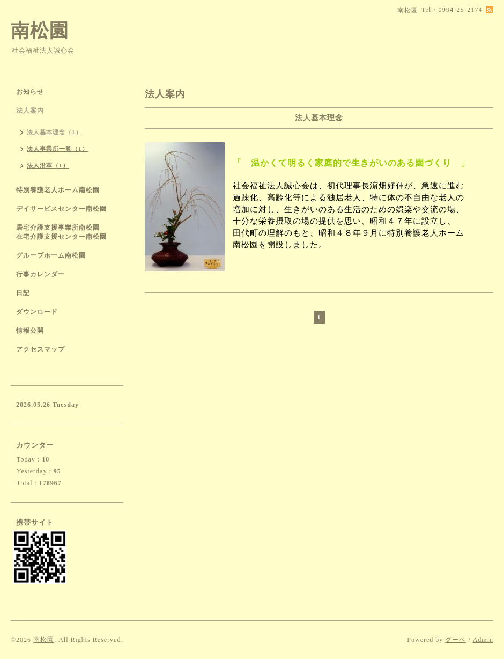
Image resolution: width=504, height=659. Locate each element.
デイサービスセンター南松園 (61, 209)
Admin (483, 639)
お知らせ (30, 92)
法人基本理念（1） (54, 132)
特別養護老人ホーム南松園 (58, 190)
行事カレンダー (40, 274)
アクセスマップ (40, 349)
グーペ (455, 639)
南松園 (40, 30)
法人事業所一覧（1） (57, 148)
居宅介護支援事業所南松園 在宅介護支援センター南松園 (65, 232)
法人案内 (30, 110)
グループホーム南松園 (51, 255)
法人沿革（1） (48, 165)
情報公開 (30, 330)
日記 (23, 293)
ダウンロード (37, 312)
